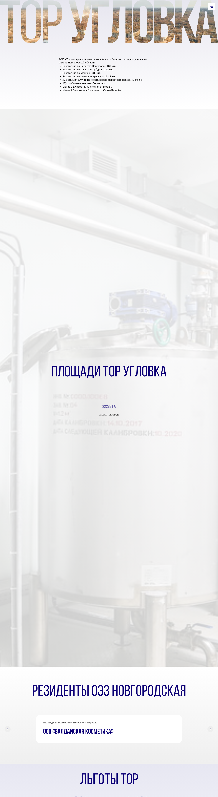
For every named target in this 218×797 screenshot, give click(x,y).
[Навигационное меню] (211, 7)
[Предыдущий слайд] (8, 729)
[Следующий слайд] (210, 729)
